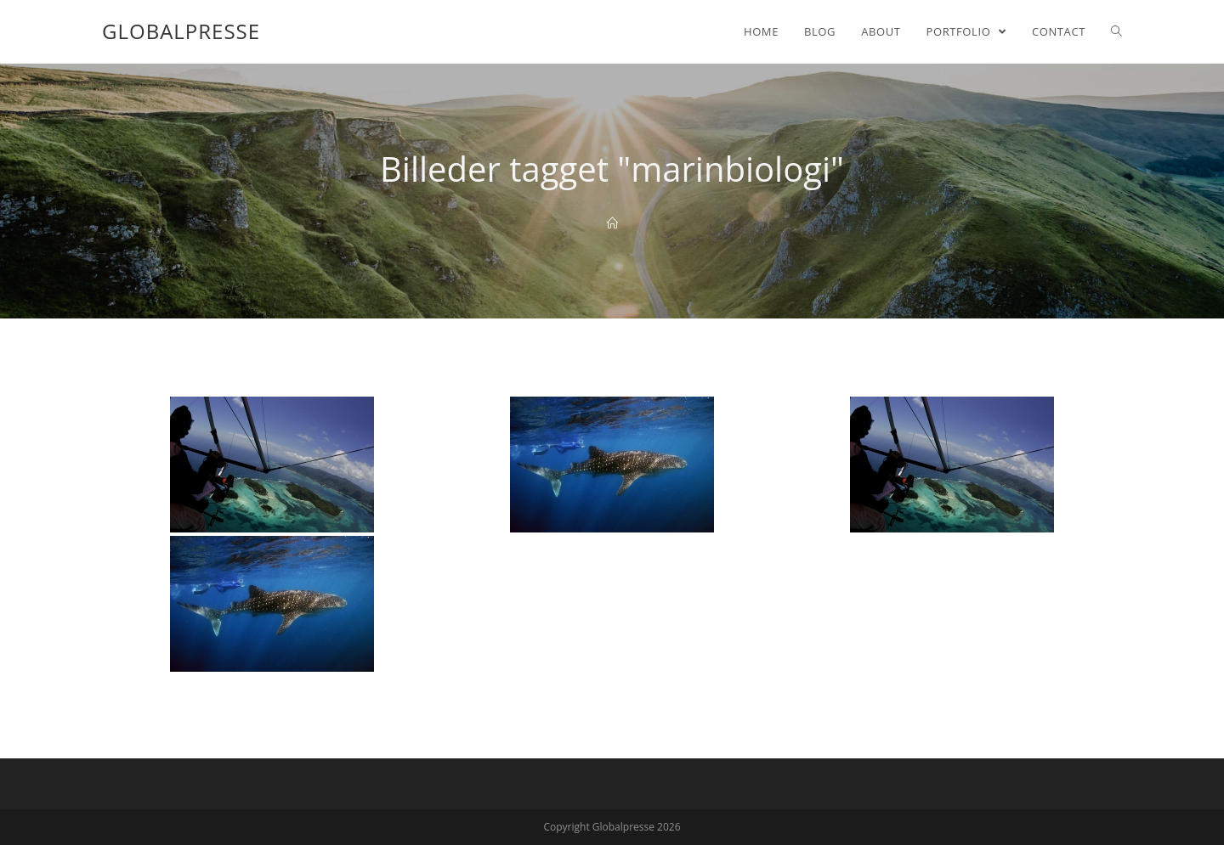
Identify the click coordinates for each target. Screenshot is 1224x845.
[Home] (612, 223)
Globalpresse (181, 31)
